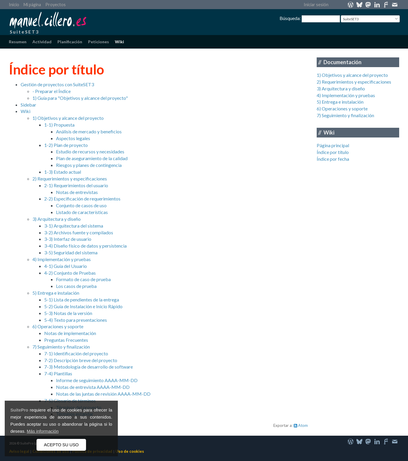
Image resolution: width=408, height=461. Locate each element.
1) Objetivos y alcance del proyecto (352, 75)
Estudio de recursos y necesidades (90, 151)
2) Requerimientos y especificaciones (354, 81)
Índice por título (333, 152)
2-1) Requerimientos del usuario (76, 185)
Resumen (18, 41)
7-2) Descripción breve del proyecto (80, 360)
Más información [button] (43, 431)
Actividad (42, 41)
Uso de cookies (129, 451)
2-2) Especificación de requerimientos (82, 198)
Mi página (32, 4)
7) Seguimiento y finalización (345, 115)
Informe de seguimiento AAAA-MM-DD (97, 380)
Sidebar (28, 104)
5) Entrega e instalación (340, 102)
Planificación (69, 41)
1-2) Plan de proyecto (66, 145)
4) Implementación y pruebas (346, 95)
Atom (303, 425)
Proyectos (55, 4)
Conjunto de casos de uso (81, 205)
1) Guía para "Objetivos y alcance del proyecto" (80, 98)
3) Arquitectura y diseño (341, 88)
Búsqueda (290, 18)
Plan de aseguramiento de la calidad (92, 158)
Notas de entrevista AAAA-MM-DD (93, 387)
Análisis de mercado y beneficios (89, 131)
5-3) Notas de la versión (68, 313)
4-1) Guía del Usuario (65, 266)
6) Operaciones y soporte (342, 108)
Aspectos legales (73, 138)
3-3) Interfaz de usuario (67, 239)
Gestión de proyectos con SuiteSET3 (57, 84)
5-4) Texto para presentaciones (75, 320)
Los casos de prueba (76, 286)
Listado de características (82, 212)
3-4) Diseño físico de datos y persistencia (85, 245)
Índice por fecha (333, 159)
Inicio (14, 4)
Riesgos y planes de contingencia (89, 165)
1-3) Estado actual (62, 172)
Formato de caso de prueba (83, 279)
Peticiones (98, 41)
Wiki (119, 41)
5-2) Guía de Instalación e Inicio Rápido (83, 306)
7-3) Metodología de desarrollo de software (88, 366)
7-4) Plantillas (58, 373)
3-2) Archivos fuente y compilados (78, 232)
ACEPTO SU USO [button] (61, 444)
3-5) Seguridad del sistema (71, 252)
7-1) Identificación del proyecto (76, 353)
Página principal (333, 145)
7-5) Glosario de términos (70, 400)
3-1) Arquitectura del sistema (73, 225)
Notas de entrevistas (77, 192)
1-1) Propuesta (59, 124)
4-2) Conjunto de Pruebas (70, 273)
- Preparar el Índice (51, 91)
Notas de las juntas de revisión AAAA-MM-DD (103, 394)
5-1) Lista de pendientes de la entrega (81, 299)
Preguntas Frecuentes (66, 340)
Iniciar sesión (316, 4)
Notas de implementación (70, 333)
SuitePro (19, 410)
